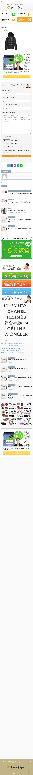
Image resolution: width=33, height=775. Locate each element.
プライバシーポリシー (22, 463)
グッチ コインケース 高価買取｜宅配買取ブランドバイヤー (14, 348)
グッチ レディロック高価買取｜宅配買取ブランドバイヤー (14, 350)
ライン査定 (16, 453)
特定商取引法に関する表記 (12, 463)
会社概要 (4, 463)
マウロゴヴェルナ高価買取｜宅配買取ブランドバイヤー (13, 345)
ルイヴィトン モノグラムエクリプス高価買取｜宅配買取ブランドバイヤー (16, 353)
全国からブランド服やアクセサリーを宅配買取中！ (16, 473)
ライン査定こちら (16, 76)
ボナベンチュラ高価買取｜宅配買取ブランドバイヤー (13, 343)
